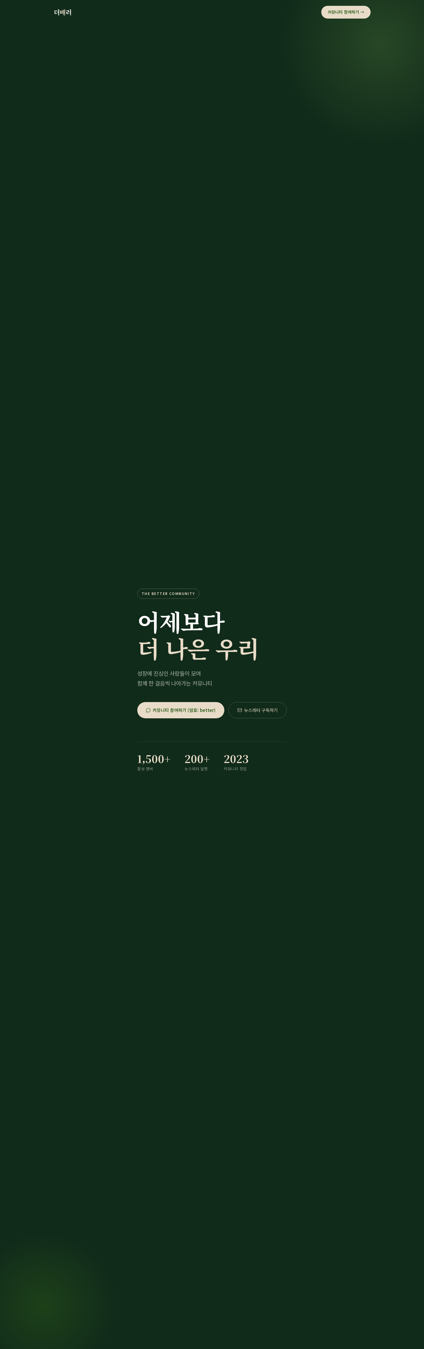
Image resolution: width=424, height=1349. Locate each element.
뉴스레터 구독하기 (257, 710)
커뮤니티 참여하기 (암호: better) (181, 710)
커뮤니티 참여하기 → (346, 12)
